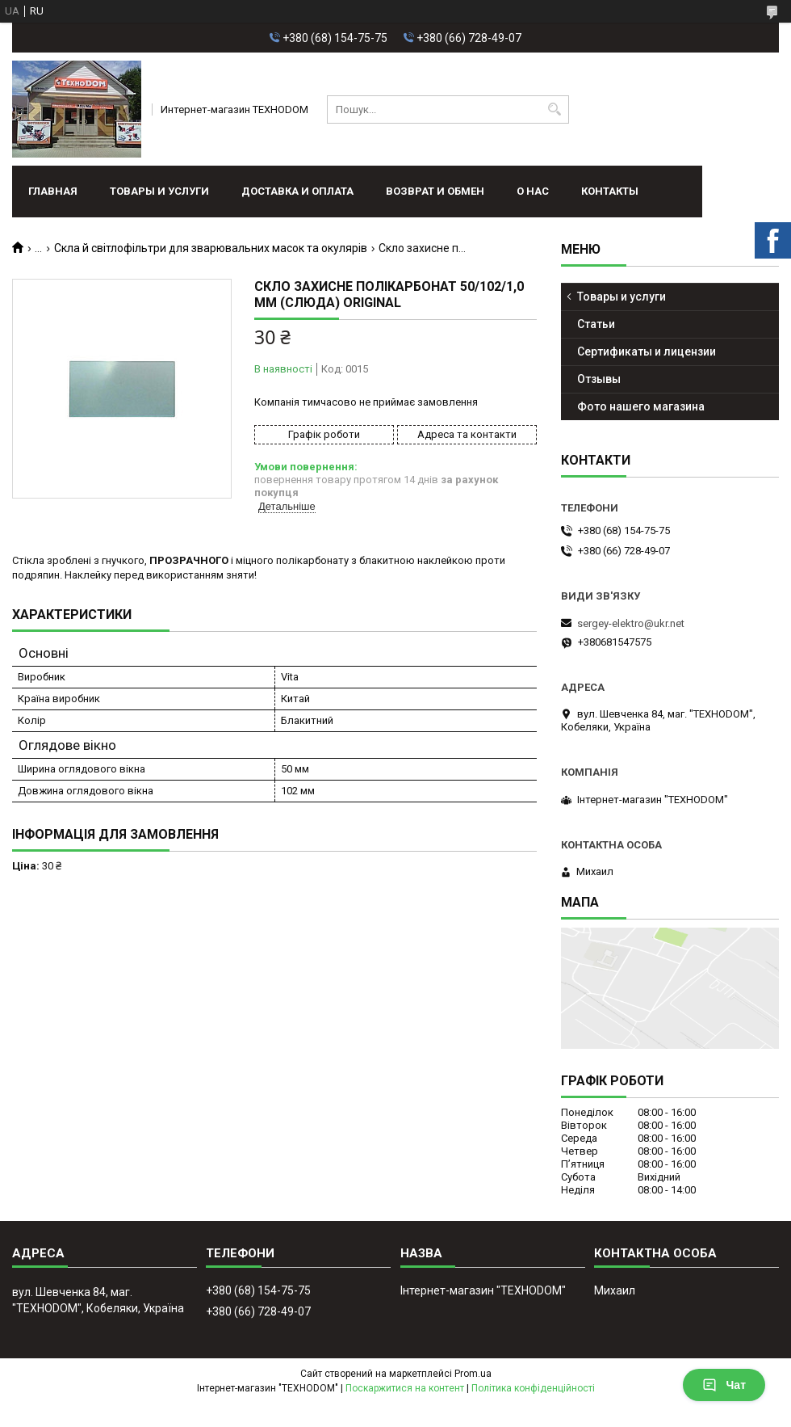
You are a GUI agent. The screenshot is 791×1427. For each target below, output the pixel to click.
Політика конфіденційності (533, 1388)
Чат (724, 1385)
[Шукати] (555, 109)
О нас (533, 191)
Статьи (596, 324)
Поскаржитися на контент (404, 1388)
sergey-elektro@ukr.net (630, 623)
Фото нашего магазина (641, 406)
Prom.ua (473, 1373)
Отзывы (599, 379)
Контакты (609, 191)
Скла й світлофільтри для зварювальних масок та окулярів (210, 248)
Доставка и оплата (297, 191)
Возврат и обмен (435, 191)
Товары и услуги (159, 191)
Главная (52, 191)
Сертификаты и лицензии (646, 351)
